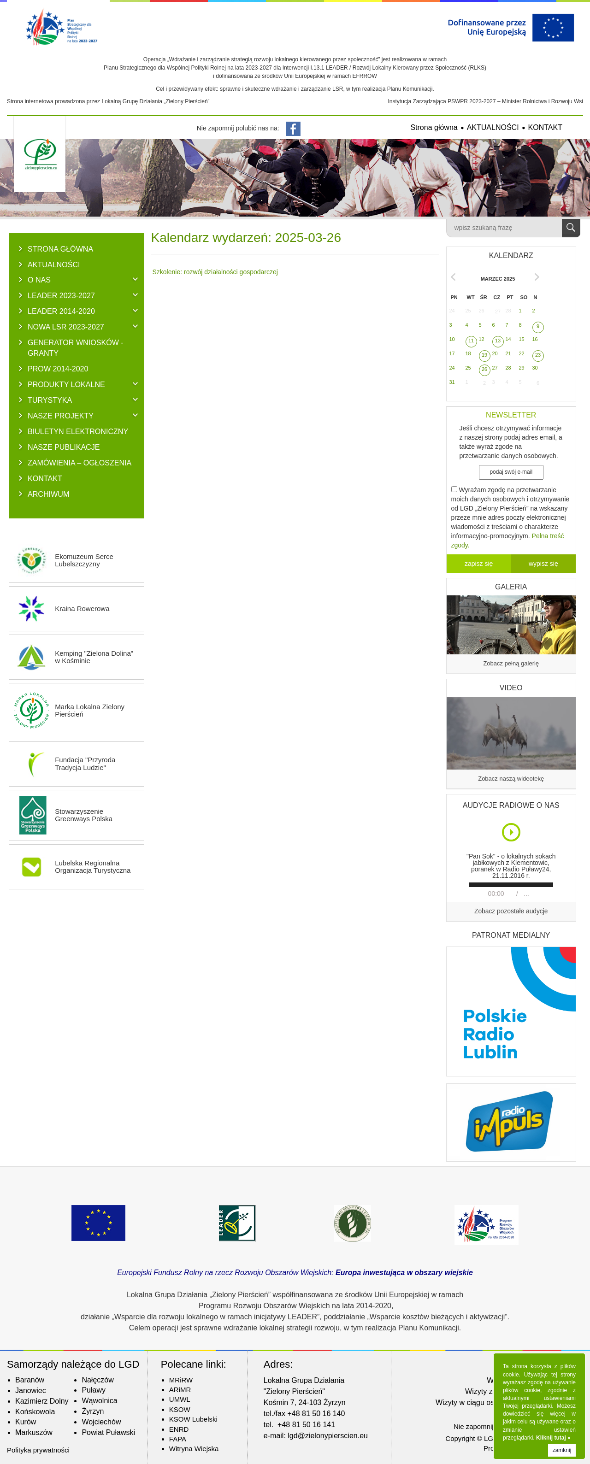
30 (535, 367)
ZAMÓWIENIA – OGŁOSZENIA (79, 463)
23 (538, 355)
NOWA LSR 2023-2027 (66, 327)
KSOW (179, 1409)
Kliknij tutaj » (553, 1438)
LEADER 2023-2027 (61, 295)
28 (508, 310)
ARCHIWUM (48, 494)
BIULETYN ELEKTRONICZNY (78, 431)
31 (452, 382)
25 (468, 310)
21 (508, 353)
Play (511, 832)
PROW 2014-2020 (58, 369)
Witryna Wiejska (194, 1448)
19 (484, 355)
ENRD (179, 1429)
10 (452, 339)
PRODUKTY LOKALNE (66, 384)
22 (522, 353)
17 (452, 353)
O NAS (39, 280)
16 (535, 339)
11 (471, 340)
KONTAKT (545, 127)
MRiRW (181, 1380)
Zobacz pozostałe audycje (511, 911)
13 (498, 340)
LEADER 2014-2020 (61, 311)
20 (495, 353)
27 (498, 311)
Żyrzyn (93, 1411)
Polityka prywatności (38, 1450)
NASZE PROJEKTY (61, 416)
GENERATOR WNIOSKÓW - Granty (76, 347)
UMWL (179, 1399)
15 (522, 339)
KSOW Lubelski (193, 1419)
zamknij (562, 1450)
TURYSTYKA (50, 400)
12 (481, 339)
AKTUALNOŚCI (493, 127)
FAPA (177, 1439)
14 (508, 339)
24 (452, 310)
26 (481, 310)
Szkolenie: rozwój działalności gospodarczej (215, 272)
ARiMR (180, 1389)
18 (468, 353)
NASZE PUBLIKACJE (64, 447)
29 (522, 367)
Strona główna (433, 127)
